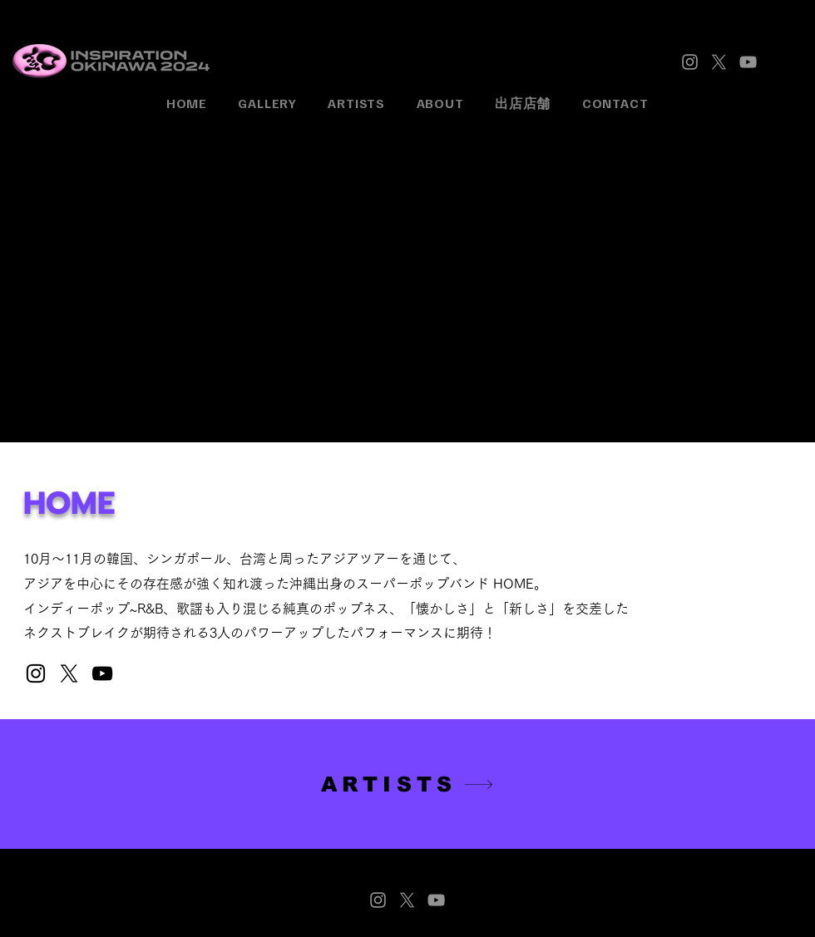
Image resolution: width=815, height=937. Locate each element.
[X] (719, 62)
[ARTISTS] (407, 784)
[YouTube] (748, 62)
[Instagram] (689, 62)
